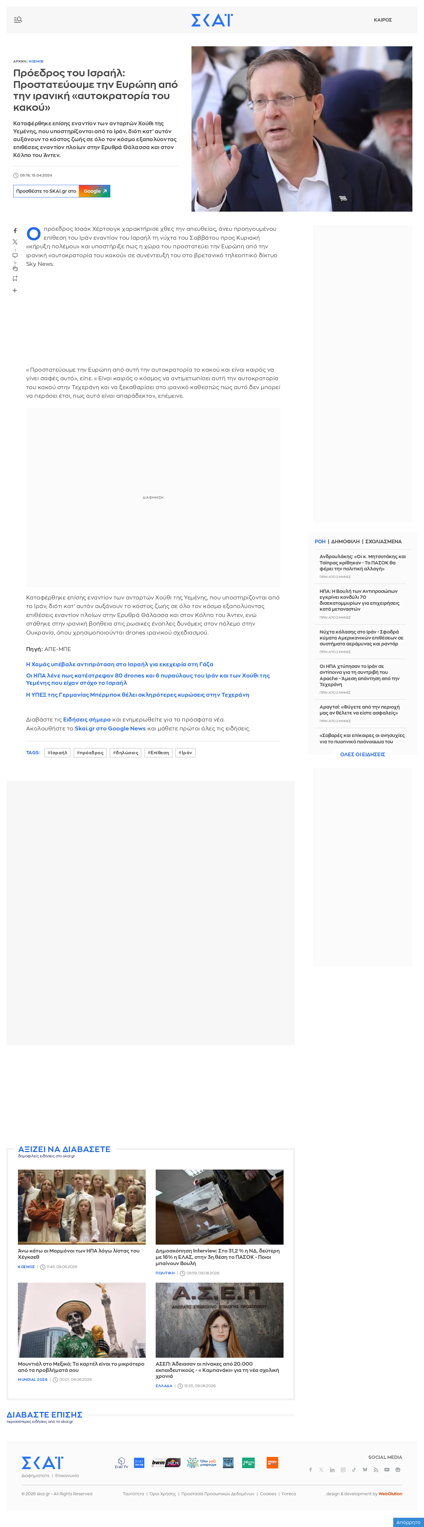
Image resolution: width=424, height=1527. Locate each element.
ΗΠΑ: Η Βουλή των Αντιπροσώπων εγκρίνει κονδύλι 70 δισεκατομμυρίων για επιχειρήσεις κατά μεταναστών (359, 600)
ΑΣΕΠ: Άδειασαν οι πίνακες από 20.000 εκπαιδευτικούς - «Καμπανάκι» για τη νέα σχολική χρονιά (217, 1370)
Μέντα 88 (248, 1463)
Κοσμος (36, 61)
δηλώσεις (127, 753)
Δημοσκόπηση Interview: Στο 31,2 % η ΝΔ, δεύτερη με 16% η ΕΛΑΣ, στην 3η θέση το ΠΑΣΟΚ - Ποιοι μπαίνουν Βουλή (218, 1257)
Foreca (289, 1494)
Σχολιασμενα (385, 541)
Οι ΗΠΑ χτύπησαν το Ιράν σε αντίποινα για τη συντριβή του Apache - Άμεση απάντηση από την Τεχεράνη (359, 675)
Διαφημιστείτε (36, 1476)
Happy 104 (272, 1463)
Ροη (320, 541)
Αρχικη (20, 61)
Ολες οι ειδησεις (362, 754)
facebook (15, 230)
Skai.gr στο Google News (110, 728)
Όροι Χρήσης (163, 1494)
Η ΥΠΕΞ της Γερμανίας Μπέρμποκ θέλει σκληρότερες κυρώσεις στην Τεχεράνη (138, 695)
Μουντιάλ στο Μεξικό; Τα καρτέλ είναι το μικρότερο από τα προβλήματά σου (81, 1367)
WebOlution (390, 1494)
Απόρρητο (409, 1522)
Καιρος (383, 20)
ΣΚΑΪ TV (121, 1463)
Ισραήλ (59, 753)
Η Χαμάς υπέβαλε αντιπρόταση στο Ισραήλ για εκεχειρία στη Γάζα (120, 664)
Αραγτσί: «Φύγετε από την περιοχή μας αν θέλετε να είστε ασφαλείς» (360, 710)
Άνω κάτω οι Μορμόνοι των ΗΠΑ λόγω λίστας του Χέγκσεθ (78, 1254)
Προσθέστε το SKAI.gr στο (66, 191)
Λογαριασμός (404, 20)
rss (376, 1469)
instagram (343, 1469)
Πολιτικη (165, 1273)
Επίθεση (160, 753)
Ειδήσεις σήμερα (87, 719)
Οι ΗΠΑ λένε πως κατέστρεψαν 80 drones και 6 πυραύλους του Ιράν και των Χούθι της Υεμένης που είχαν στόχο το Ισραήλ (148, 679)
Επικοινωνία (67, 1476)
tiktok (354, 1469)
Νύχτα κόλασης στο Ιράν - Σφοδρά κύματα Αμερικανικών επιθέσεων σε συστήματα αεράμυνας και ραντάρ (361, 638)
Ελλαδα (164, 1386)
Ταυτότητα (133, 1494)
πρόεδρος (91, 753)
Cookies (268, 1494)
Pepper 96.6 (228, 1463)
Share (15, 290)
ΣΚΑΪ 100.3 (139, 1463)
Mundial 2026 (32, 1380)
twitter (15, 241)
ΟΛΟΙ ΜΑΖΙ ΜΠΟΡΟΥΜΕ (196, 1466)
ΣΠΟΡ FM (165, 1463)
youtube (387, 1469)
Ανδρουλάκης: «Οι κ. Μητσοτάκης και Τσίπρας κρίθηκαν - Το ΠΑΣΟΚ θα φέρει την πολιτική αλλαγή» (363, 562)
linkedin (332, 1469)
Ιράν (187, 753)
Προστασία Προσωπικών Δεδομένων (218, 1494)
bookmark (15, 278)
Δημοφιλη (346, 541)
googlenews (397, 1469)
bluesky (365, 1469)
